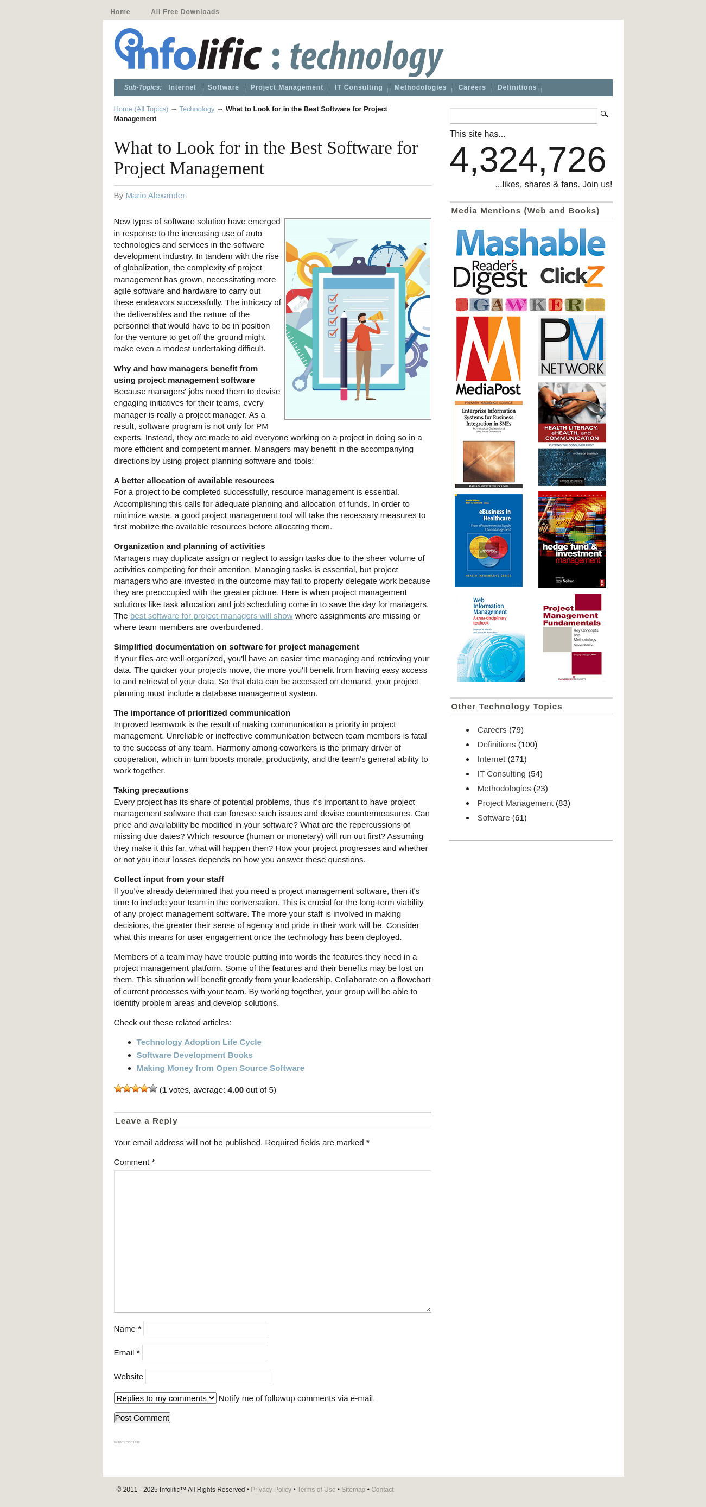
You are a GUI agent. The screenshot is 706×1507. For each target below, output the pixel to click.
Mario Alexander (155, 195)
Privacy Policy (271, 1489)
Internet (182, 87)
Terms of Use (316, 1489)
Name (128, 1328)
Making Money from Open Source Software (221, 1068)
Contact (382, 1489)
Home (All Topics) (141, 109)
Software (223, 87)
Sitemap (353, 1489)
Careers (472, 87)
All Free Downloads (185, 12)
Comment (134, 1161)
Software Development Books (195, 1055)
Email (127, 1352)
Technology (196, 109)
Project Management (287, 87)
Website (129, 1376)
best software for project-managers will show (211, 615)
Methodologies (421, 87)
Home (121, 12)
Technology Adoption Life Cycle (199, 1041)
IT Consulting (359, 87)
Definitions (517, 87)
